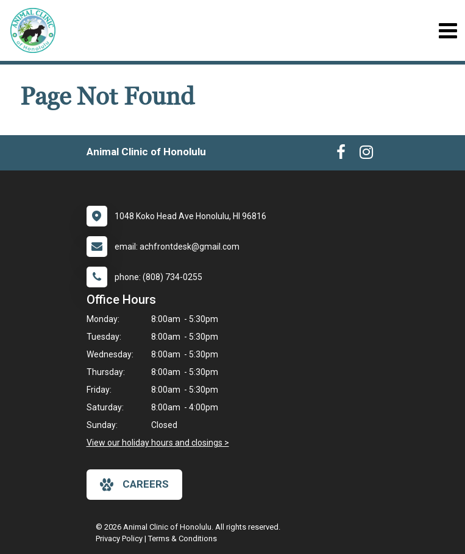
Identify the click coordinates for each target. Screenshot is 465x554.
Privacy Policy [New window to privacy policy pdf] (119, 538)
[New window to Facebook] (341, 155)
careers (134, 484)
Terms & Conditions (182, 538)
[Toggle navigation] (447, 30)
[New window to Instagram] (366, 155)
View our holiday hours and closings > (158, 442)
